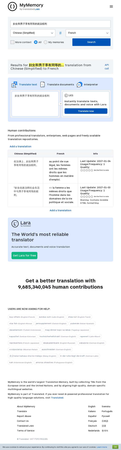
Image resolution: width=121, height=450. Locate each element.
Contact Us (23, 421)
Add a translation (20, 146)
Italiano (92, 411)
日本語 (105, 421)
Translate (22, 411)
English (91, 406)
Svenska (106, 406)
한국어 (105, 430)
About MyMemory (26, 406)
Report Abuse (24, 416)
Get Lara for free (24, 255)
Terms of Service (25, 430)
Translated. (57, 397)
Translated (25, 425)
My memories (54, 42)
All (37, 42)
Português (107, 411)
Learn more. (102, 447)
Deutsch (92, 425)
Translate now (86, 111)
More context (21, 42)
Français (92, 421)
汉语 (104, 425)
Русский (106, 416)
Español (92, 416)
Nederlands (94, 430)
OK (115, 447)
